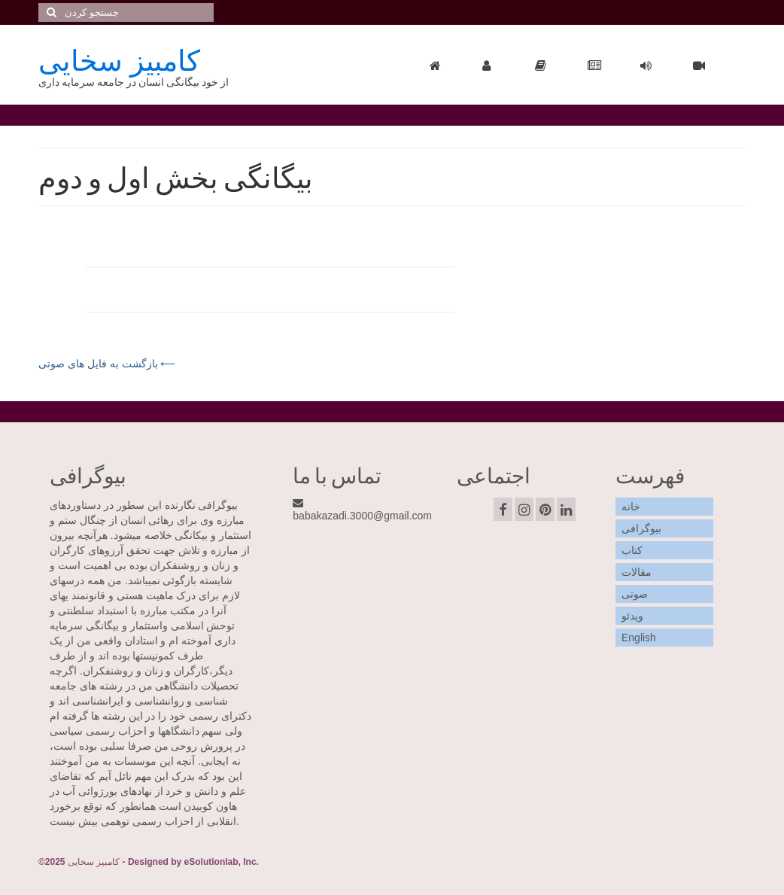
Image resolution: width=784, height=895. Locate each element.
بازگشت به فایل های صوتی (99, 364)
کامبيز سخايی (119, 58)
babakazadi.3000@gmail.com (362, 510)
